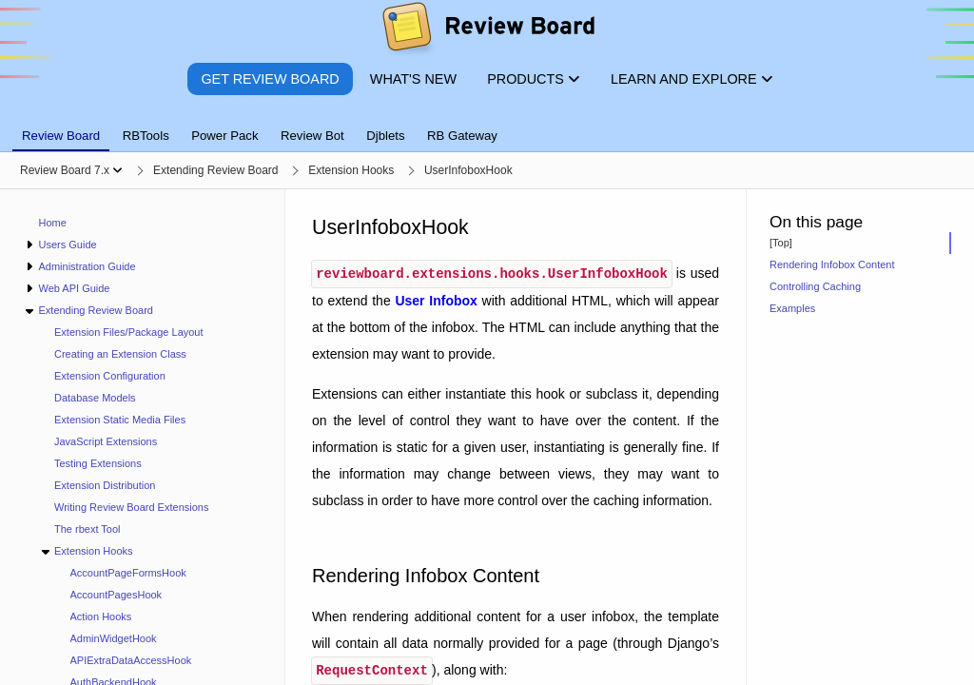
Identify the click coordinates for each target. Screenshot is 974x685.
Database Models (95, 397)
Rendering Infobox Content (831, 264)
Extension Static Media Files (119, 419)
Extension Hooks (93, 551)
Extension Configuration (110, 376)
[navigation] (142, 437)
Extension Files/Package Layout (129, 332)
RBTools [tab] (146, 135)
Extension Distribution (104, 485)
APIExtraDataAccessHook (131, 660)
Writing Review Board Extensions (131, 507)
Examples (792, 308)
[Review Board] (487, 31)
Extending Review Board (95, 310)
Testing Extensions (98, 463)
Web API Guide (73, 288)
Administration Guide (86, 266)
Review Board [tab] (61, 135)
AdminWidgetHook (113, 638)
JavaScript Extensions (105, 441)
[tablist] (487, 124)
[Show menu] (117, 170)
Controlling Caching (815, 286)
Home (53, 222)
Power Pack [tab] (224, 135)
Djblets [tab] (385, 135)
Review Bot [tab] (312, 135)
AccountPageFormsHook (128, 572)
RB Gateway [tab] (462, 135)
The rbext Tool (87, 529)
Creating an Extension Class (120, 354)
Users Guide (67, 244)
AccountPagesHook (116, 594)
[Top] (780, 242)
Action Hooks (101, 616)
